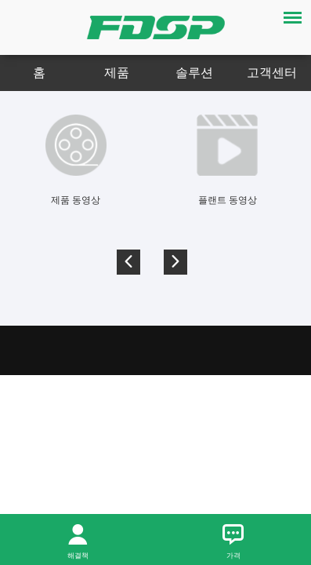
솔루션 (194, 72)
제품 (116, 72)
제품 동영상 (75, 200)
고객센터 (272, 72)
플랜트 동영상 (227, 200)
